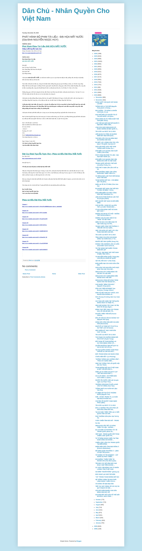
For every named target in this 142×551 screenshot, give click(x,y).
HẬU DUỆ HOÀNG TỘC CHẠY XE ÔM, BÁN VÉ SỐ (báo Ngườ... (107, 306)
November (99, 100)
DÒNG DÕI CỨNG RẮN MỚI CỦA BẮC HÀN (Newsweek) (107, 322)
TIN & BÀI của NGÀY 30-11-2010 (105, 131)
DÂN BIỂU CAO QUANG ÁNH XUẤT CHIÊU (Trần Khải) (106, 151)
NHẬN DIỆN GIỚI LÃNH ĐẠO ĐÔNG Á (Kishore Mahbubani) (107, 447)
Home (54, 274)
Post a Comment (30, 270)
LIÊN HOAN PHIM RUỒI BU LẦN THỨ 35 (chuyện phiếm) (107, 197)
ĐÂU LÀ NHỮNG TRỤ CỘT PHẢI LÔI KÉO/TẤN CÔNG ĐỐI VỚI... (106, 408)
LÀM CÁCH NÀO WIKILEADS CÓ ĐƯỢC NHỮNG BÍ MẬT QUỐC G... (106, 128)
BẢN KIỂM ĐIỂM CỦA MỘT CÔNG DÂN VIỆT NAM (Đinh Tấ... (106, 193)
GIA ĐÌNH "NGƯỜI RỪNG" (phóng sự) (107, 472)
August (98, 505)
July (97, 507)
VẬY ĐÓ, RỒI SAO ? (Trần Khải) (105, 261)
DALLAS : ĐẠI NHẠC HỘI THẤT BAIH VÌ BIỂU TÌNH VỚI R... (107, 253)
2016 (96, 79)
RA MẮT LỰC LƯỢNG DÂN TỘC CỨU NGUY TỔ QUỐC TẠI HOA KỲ (107, 143)
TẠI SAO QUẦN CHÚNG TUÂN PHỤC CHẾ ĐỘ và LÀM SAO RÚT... (106, 350)
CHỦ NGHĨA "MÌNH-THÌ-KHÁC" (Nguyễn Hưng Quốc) (105, 285)
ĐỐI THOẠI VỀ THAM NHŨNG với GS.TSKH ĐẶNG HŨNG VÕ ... (105, 342)
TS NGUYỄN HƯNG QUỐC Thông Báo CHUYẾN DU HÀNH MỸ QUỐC (107, 257)
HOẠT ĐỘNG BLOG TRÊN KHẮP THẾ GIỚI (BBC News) (107, 119)
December (99, 97)
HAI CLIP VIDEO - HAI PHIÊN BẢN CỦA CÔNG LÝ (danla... (106, 376)
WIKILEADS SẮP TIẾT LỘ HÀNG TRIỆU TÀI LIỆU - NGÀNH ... (105, 426)
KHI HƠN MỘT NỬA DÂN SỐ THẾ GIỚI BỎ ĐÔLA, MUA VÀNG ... (107, 495)
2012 (96, 90)
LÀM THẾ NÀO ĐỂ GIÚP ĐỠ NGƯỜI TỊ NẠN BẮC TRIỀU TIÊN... (107, 123)
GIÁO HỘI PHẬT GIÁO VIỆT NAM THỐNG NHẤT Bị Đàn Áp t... (105, 147)
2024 (96, 58)
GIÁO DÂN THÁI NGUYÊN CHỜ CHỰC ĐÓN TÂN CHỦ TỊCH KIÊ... (107, 268)
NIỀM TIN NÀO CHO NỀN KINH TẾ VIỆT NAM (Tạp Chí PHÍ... (106, 222)
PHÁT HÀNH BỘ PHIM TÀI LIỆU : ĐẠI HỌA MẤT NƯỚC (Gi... (107, 155)
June (97, 510)
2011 (96, 92)
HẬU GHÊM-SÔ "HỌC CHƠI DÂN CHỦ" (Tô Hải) (105, 331)
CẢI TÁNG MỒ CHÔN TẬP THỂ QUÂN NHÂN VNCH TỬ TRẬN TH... (107, 302)
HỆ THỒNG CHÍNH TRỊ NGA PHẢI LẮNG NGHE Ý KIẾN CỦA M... (105, 480)
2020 (96, 69)
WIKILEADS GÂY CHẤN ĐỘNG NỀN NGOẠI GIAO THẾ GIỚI (106, 276)
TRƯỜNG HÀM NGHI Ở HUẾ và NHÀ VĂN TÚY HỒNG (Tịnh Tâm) (106, 385)
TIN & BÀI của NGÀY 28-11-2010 (105, 334)
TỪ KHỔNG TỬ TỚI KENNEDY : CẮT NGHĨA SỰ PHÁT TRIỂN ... (106, 455)
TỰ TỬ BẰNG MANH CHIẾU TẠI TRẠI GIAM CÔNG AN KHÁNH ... (106, 439)
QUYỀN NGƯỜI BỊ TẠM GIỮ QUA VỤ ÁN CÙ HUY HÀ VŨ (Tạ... (106, 346)
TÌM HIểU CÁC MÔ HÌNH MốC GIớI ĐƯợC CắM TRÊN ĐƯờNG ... (106, 464)
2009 (96, 526)
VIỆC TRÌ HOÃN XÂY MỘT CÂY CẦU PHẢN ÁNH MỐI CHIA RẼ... (106, 231)
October (98, 499)
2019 (96, 71)
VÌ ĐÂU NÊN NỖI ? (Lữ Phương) (105, 356)
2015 (96, 82)
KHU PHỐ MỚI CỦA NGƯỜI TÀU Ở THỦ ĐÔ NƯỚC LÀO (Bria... (106, 115)
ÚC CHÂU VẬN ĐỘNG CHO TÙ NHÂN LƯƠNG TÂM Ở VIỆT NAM (107, 468)
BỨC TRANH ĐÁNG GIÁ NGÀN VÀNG (107, 354)
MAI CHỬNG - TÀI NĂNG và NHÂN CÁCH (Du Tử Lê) (106, 111)
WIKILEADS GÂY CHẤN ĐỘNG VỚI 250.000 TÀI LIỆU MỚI (106, 272)
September (99, 502)
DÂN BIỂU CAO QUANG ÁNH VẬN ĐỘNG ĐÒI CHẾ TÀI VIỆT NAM (106, 160)
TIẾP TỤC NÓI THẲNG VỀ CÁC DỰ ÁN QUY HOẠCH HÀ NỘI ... (107, 487)
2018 (96, 74)
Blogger (78, 541)
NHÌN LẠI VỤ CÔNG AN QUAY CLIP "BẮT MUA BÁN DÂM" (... (106, 372)
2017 (96, 77)
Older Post (81, 274)
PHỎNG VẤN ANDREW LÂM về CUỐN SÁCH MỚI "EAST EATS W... (107, 244)
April (97, 515)
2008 (96, 529)
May (97, 512)
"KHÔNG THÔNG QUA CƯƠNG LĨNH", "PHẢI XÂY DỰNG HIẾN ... (107, 360)
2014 (96, 84)
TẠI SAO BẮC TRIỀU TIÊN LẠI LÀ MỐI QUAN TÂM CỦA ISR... (107, 412)
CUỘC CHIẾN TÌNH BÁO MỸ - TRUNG (107, 420)
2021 (96, 66)
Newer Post (26, 274)
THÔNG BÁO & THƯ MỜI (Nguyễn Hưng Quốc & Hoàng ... (106, 107)
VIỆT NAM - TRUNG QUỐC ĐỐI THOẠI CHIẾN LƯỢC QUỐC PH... (107, 434)
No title (97, 423)
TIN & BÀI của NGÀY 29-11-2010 (105, 235)
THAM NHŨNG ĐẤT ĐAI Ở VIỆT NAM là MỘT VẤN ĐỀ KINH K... (106, 368)
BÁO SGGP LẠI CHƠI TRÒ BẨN (105, 474)
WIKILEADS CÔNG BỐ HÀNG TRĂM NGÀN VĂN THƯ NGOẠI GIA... (106, 281)
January (98, 523)
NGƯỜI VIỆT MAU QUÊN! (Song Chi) (106, 241)
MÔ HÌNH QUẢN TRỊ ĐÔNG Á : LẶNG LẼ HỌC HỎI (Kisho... (107, 451)
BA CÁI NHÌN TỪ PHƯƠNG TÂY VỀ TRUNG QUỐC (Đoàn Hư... (106, 430)
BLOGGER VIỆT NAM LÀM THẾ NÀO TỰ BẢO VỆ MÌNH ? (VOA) (106, 189)
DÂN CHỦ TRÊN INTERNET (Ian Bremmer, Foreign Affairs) (105, 289)
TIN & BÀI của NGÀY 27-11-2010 (105, 405)
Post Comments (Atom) (37, 277)
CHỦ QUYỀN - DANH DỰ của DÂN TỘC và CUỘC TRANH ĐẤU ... (106, 206)
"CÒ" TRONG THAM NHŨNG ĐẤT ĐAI (107, 477)
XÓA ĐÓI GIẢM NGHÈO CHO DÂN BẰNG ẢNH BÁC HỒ (106, 491)
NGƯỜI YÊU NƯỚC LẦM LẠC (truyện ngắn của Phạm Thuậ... (106, 380)
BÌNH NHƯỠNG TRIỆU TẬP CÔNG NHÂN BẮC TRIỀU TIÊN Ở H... (106, 172)
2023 (96, 61)
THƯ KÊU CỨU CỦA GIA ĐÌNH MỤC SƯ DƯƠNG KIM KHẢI (106, 139)
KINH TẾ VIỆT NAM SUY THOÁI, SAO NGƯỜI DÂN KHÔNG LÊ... (107, 293)
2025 (96, 56)
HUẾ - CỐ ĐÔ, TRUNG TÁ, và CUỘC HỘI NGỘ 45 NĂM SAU (106, 397)
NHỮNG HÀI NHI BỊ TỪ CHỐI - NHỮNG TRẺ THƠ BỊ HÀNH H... (107, 214)
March (98, 517)
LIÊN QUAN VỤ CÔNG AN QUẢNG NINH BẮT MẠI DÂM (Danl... (106, 134)
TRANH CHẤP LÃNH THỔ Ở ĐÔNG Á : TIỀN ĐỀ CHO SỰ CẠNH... (107, 227)
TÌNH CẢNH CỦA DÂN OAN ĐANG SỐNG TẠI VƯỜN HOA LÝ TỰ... (106, 238)
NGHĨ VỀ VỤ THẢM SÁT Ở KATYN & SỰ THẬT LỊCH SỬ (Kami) (106, 327)
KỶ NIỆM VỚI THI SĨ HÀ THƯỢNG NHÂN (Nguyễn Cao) (105, 393)
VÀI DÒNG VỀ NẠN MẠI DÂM (104, 484)
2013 (96, 87)
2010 (96, 95)
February (99, 520)
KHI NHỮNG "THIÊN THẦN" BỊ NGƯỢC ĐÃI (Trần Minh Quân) (105, 460)
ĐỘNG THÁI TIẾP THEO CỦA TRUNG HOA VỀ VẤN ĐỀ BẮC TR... (107, 310)
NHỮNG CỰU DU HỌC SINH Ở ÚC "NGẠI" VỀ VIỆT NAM (106, 218)
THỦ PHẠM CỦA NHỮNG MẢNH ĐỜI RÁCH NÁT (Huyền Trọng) (106, 338)
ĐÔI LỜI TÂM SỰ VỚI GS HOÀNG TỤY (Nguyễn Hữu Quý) (107, 318)
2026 (96, 53)
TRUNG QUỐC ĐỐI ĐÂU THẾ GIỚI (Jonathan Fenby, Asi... (106, 164)
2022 (96, 64)
